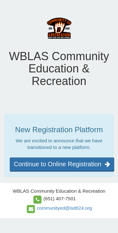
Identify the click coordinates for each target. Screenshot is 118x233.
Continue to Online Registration (62, 164)
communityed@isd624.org (64, 208)
